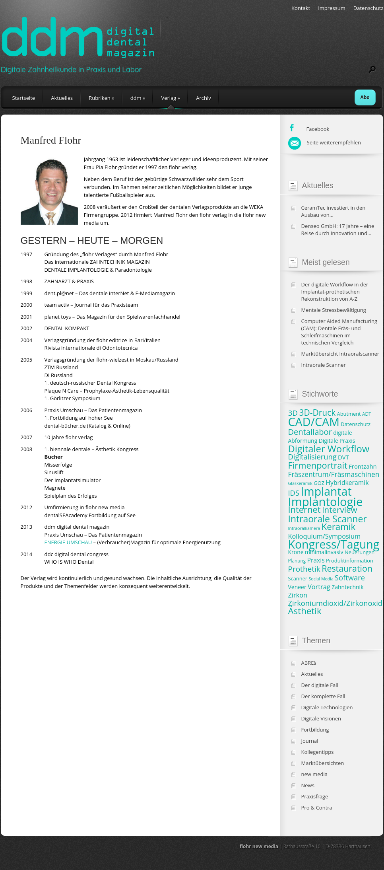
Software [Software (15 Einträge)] (350, 577)
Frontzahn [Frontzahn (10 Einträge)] (362, 466)
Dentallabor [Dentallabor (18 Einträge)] (310, 431)
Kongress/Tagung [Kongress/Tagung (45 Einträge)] (334, 544)
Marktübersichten (322, 763)
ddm (137, 97)
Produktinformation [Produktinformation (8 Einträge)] (349, 560)
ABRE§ (309, 662)
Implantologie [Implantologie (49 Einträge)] (325, 502)
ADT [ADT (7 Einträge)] (366, 414)
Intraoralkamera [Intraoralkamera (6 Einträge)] (304, 528)
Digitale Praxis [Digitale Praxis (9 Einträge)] (337, 440)
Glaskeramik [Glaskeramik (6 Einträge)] (300, 483)
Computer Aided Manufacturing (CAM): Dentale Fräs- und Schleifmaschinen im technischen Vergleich (339, 331)
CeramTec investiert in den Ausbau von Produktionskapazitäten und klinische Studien (335, 211)
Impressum (331, 8)
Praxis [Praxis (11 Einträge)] (315, 560)
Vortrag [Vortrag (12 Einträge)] (319, 586)
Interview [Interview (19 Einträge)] (339, 509)
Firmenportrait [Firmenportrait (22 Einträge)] (317, 465)
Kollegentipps (317, 751)
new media (314, 774)
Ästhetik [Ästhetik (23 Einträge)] (305, 611)
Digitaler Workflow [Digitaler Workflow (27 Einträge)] (329, 448)
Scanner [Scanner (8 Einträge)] (298, 578)
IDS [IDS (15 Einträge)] (294, 493)
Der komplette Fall (323, 696)
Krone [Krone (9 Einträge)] (296, 552)
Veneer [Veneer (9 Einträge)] (297, 587)
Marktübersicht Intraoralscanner (340, 353)
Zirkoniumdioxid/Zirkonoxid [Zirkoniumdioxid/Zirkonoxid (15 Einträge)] (335, 603)
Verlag (170, 97)
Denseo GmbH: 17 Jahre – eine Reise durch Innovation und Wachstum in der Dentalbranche (340, 229)
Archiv (203, 97)
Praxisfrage (314, 796)
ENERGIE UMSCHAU (68, 542)
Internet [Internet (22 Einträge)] (304, 509)
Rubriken (101, 97)
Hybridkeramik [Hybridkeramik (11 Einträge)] (347, 482)
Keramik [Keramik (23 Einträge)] (339, 526)
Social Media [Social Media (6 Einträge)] (321, 579)
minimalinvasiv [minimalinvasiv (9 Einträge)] (324, 552)
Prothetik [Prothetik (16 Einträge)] (304, 569)
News (307, 785)
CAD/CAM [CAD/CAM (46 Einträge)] (313, 421)
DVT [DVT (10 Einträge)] (343, 457)
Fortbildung (315, 729)
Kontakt (300, 8)
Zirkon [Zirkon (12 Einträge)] (298, 595)
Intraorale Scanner (323, 364)
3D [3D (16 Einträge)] (293, 413)
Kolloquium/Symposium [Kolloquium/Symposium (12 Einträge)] (324, 536)
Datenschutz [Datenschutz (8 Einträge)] (355, 424)
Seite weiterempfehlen (324, 142)
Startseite (23, 97)
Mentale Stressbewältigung (333, 309)
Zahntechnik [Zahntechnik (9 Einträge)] (347, 587)
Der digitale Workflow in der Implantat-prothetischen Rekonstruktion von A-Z (334, 291)
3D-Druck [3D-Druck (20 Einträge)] (317, 412)
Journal (309, 740)
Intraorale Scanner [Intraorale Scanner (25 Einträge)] (327, 518)
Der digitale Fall (319, 685)
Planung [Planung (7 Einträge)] (297, 560)
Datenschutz (368, 8)
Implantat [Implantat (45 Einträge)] (326, 491)
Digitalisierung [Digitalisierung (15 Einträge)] (312, 456)
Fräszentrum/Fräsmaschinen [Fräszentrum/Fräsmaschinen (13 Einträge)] (334, 474)
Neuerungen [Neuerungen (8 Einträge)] (359, 552)
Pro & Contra (316, 807)
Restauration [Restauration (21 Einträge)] (347, 568)
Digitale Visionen (321, 718)
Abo (365, 97)
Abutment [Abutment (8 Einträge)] (349, 413)
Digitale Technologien (327, 707)
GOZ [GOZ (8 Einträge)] (319, 483)
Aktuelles (62, 97)
